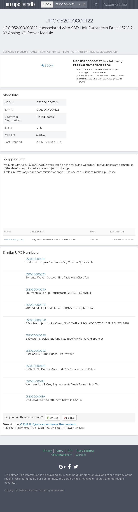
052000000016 (35, 259)
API (93, 5)
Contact (81, 454)
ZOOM (47, 65)
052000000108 (35, 366)
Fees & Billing (85, 450)
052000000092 (35, 350)
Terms (59, 450)
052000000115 (34, 381)
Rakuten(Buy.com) (14, 239)
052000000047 (35, 305)
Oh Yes (52, 417)
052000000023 (35, 274)
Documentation (113, 5)
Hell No (69, 417)
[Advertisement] (45, 42)
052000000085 (35, 335)
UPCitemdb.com (61, 454)
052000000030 (35, 289)
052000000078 (35, 320)
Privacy (47, 450)
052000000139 (35, 396)
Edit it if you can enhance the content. (47, 424)
